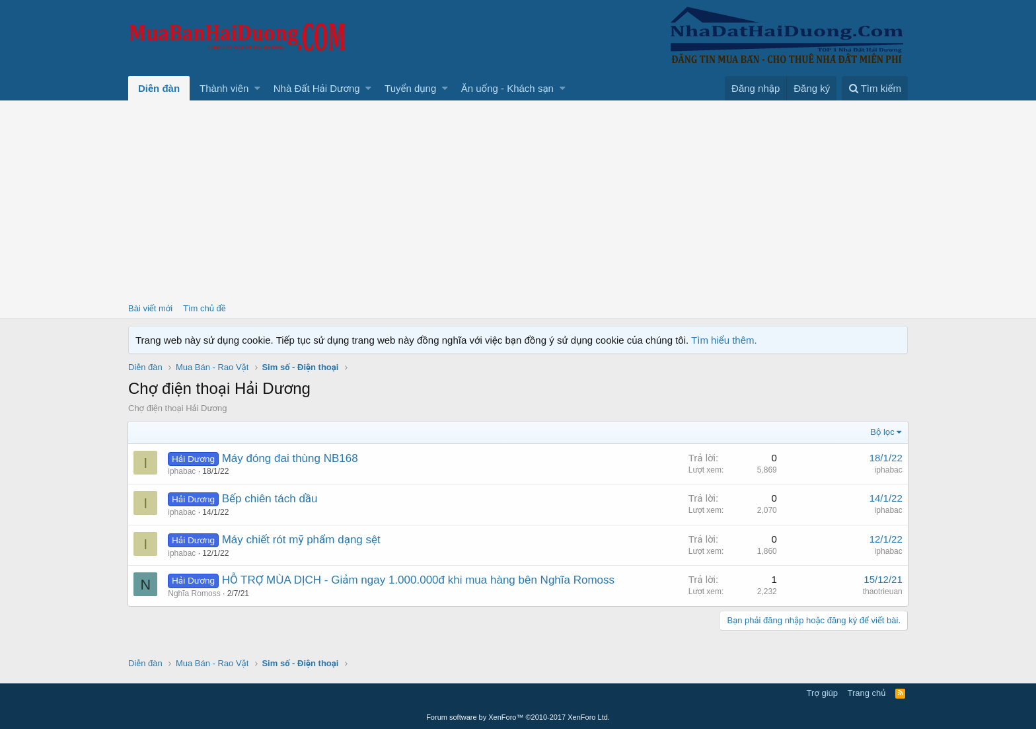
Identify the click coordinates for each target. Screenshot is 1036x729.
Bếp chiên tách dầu (270, 498)
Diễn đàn (159, 88)
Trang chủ (867, 693)
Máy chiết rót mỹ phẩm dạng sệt (301, 539)
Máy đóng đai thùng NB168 (290, 458)
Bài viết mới (150, 308)
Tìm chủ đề (204, 308)
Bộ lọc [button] (882, 432)
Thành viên (224, 88)
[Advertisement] (518, 199)
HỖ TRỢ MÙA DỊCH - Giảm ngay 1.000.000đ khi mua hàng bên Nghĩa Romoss (418, 580)
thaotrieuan (882, 591)
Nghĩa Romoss (194, 593)
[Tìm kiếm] (875, 88)
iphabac (182, 471)
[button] (257, 88)
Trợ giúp (822, 693)
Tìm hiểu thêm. (724, 340)
